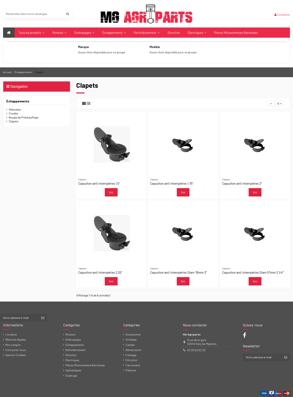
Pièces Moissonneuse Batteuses (85, 365)
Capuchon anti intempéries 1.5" (99, 183)
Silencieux (15, 109)
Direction (71, 355)
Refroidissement (76, 350)
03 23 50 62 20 (196, 350)
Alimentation (133, 350)
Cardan (130, 345)
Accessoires (133, 334)
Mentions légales (15, 339)
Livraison (11, 334)
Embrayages (73, 339)
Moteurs (70, 334)
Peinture (131, 370)
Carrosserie (133, 365)
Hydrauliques (73, 370)
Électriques (72, 360)
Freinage (131, 355)
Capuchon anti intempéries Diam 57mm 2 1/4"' (253, 272)
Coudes (13, 113)
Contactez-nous (15, 350)
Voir (111, 192)
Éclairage (71, 375)
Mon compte (13, 345)
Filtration (131, 360)
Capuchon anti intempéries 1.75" (171, 183)
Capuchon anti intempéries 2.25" (100, 272)
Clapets (14, 121)
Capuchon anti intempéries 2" (242, 183)
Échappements (17, 101)
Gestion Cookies (15, 355)
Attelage (131, 339)
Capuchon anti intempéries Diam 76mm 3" (178, 272)
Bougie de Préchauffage (23, 117)
